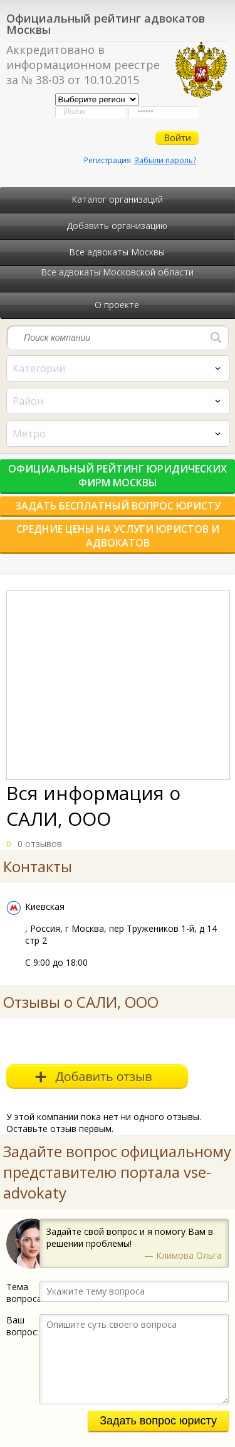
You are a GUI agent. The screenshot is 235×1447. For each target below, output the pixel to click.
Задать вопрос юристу (158, 1420)
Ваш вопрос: (22, 1326)
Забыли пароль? (165, 160)
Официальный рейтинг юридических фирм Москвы (117, 475)
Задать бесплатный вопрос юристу (118, 506)
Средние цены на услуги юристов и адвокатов (117, 536)
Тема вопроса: (22, 1293)
